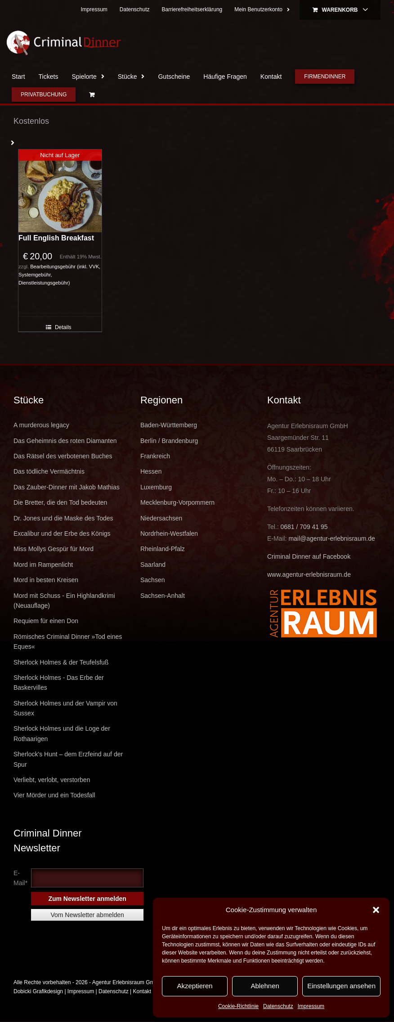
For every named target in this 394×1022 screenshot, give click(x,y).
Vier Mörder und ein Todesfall (54, 795)
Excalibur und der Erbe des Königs (62, 533)
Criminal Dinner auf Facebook (308, 556)
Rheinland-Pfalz (162, 548)
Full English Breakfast (56, 238)
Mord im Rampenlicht (43, 564)
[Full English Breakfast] (60, 191)
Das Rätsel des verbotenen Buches (62, 456)
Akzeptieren (194, 986)
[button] (376, 909)
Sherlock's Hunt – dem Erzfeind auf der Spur (68, 759)
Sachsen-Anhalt (162, 595)
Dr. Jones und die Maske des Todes (63, 518)
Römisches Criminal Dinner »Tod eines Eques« (67, 641)
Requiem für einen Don (45, 620)
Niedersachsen (161, 518)
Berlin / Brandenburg (169, 440)
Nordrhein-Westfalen (169, 533)
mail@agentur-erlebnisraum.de (331, 538)
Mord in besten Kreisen (45, 579)
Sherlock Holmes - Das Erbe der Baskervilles (58, 682)
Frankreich (155, 456)
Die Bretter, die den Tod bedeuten (60, 502)
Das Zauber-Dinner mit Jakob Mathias (66, 487)
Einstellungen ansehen (341, 986)
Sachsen (152, 579)
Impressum (311, 1006)
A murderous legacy (41, 425)
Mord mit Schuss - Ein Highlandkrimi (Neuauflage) (64, 600)
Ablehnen (265, 986)
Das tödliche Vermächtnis (49, 471)
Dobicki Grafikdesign (38, 991)
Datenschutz (278, 1006)
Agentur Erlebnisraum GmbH (126, 982)
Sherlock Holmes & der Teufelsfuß (60, 662)
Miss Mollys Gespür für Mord (53, 548)
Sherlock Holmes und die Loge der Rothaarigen (61, 733)
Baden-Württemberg (168, 425)
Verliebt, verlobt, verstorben (51, 779)
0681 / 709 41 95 (304, 526)
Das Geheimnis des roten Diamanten (65, 440)
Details (63, 327)
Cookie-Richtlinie (238, 1006)
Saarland (153, 564)
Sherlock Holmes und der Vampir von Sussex (65, 708)
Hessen (150, 471)
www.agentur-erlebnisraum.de (309, 574)
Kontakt (142, 991)
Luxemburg (156, 487)
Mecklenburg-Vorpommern (177, 502)
